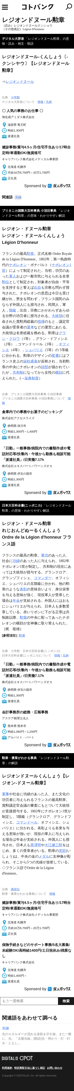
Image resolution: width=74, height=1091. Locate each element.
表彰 (23, 589)
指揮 (41, 322)
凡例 (49, 102)
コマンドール (26, 822)
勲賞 (23, 617)
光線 (18, 197)
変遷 (55, 356)
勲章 (30, 254)
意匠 (62, 851)
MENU (5, 7)
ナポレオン (18, 265)
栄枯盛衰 (30, 361)
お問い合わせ (54, 1067)
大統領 (57, 316)
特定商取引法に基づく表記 (29, 1067)
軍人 (12, 276)
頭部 (44, 367)
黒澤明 (35, 845)
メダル (44, 856)
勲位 (5, 282)
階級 (12, 310)
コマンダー (43, 578)
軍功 (44, 555)
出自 (37, 287)
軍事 (5, 794)
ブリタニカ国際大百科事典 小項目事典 (29, 210)
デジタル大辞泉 (13, 38)
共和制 (18, 372)
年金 (16, 601)
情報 (40, 102)
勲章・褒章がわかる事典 (19, 758)
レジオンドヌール (20, 82)
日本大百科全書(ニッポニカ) (22, 505)
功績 (16, 561)
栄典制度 (31, 378)
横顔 (58, 372)
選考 (30, 327)
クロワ (14, 339)
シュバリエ (34, 350)
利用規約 (7, 1067)
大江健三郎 (53, 845)
